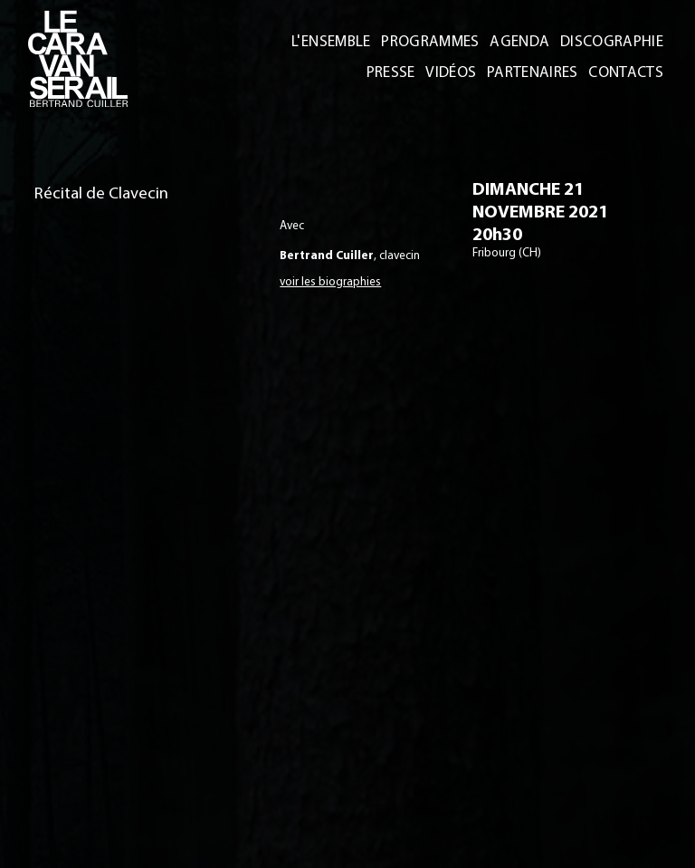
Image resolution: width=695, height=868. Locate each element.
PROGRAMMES (434, 40)
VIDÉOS (456, 71)
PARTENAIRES (535, 71)
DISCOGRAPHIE (612, 40)
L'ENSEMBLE (337, 40)
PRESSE (397, 71)
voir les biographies (330, 281)
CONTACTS (626, 71)
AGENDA (522, 40)
